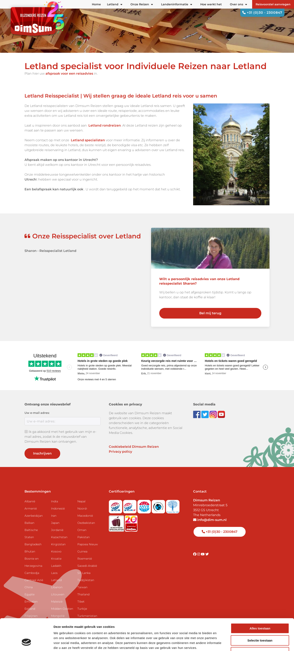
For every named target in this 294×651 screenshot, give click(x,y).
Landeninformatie (176, 4)
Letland (56, 580)
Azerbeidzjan (33, 515)
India (54, 501)
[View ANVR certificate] (144, 505)
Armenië (30, 508)
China (28, 587)
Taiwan (82, 587)
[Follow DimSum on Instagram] (213, 414)
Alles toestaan (259, 601)
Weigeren (260, 625)
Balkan (29, 523)
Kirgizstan (58, 544)
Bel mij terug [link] (210, 313)
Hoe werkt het (211, 4)
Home (96, 4)
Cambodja (31, 573)
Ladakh (56, 566)
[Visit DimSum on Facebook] (197, 414)
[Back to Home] (36, 20)
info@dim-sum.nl (210, 520)
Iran (53, 515)
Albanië (29, 501)
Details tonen (220, 643)
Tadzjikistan (85, 580)
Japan (55, 523)
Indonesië (58, 508)
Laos (54, 573)
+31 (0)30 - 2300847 (262, 13)
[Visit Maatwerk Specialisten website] (117, 522)
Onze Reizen (141, 4)
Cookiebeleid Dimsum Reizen (134, 447)
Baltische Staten (31, 533)
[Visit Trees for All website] (172, 505)
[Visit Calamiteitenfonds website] (159, 505)
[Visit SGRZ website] (130, 505)
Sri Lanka (83, 573)
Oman (81, 530)
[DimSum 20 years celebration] (131, 522)
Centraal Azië (33, 580)
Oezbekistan (86, 523)
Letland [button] (114, 4)
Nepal (81, 501)
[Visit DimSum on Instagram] (199, 554)
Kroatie (56, 558)
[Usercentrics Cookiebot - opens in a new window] (26, 643)
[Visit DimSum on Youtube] (203, 554)
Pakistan (83, 537)
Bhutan (29, 551)
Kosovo (56, 551)
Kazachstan (59, 537)
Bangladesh (32, 544)
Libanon (56, 587)
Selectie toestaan (260, 613)
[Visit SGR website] (116, 505)
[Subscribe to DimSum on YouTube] (221, 414)
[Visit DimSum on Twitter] (207, 554)
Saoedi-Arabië (87, 566)
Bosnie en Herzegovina (33, 562)
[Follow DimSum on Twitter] (205, 414)
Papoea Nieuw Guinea (87, 547)
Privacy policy (120, 451)
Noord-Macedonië (85, 512)
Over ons (238, 4)
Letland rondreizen (104, 125)
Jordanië (57, 530)
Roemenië (84, 558)
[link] (210, 281)
